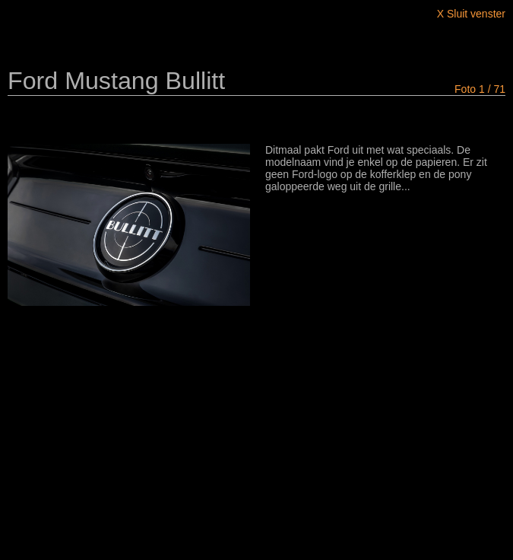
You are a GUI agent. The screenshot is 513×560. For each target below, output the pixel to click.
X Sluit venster (471, 14)
